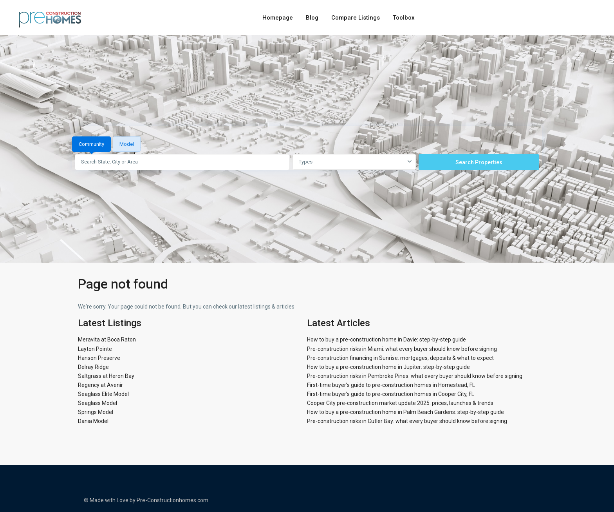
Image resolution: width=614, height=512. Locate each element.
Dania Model (93, 421)
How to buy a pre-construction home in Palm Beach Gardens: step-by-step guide (405, 412)
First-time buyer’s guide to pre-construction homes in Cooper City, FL (390, 394)
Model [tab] (126, 144)
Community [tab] (91, 144)
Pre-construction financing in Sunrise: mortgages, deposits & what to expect (400, 358)
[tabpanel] (307, 162)
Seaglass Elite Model (103, 394)
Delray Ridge (93, 367)
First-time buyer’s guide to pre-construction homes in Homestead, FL (391, 385)
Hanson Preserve (99, 358)
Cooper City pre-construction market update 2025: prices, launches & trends (400, 403)
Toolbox (404, 17)
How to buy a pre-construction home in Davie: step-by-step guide (386, 339)
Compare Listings (355, 17)
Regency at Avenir (100, 385)
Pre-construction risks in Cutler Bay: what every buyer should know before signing (407, 421)
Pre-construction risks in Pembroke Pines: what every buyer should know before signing (414, 376)
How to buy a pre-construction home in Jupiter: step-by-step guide (388, 367)
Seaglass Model (97, 403)
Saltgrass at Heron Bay (106, 376)
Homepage (277, 17)
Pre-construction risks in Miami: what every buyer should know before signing (402, 349)
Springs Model (95, 412)
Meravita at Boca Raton (107, 339)
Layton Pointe (95, 349)
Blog (312, 17)
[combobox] (354, 162)
